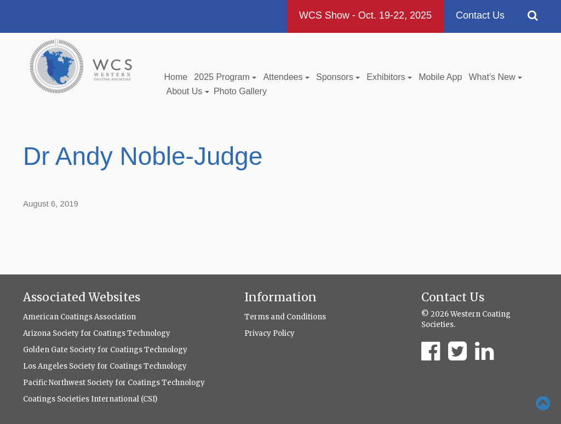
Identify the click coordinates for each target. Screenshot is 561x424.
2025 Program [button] (225, 77)
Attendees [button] (286, 77)
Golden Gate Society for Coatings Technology (105, 349)
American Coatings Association (79, 317)
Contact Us (480, 15)
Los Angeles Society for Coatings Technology (105, 366)
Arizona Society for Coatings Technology (96, 333)
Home (176, 77)
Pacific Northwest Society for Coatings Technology (114, 382)
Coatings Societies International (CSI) (90, 399)
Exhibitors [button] (389, 77)
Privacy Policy (269, 333)
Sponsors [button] (338, 77)
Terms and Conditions (285, 317)
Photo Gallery (240, 91)
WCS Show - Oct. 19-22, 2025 (365, 15)
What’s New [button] (495, 77)
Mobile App (440, 77)
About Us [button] (188, 91)
